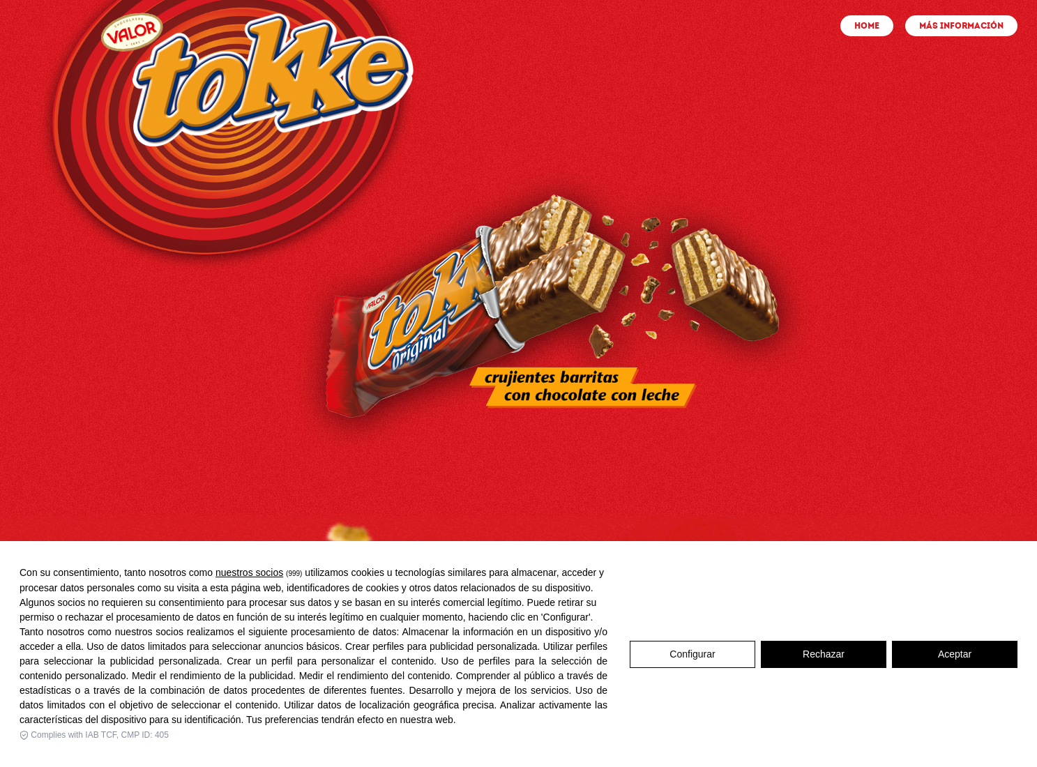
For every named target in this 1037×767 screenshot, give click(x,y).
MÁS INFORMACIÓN (961, 26)
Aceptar (954, 659)
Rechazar (824, 659)
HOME (866, 26)
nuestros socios (249, 578)
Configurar (692, 659)
